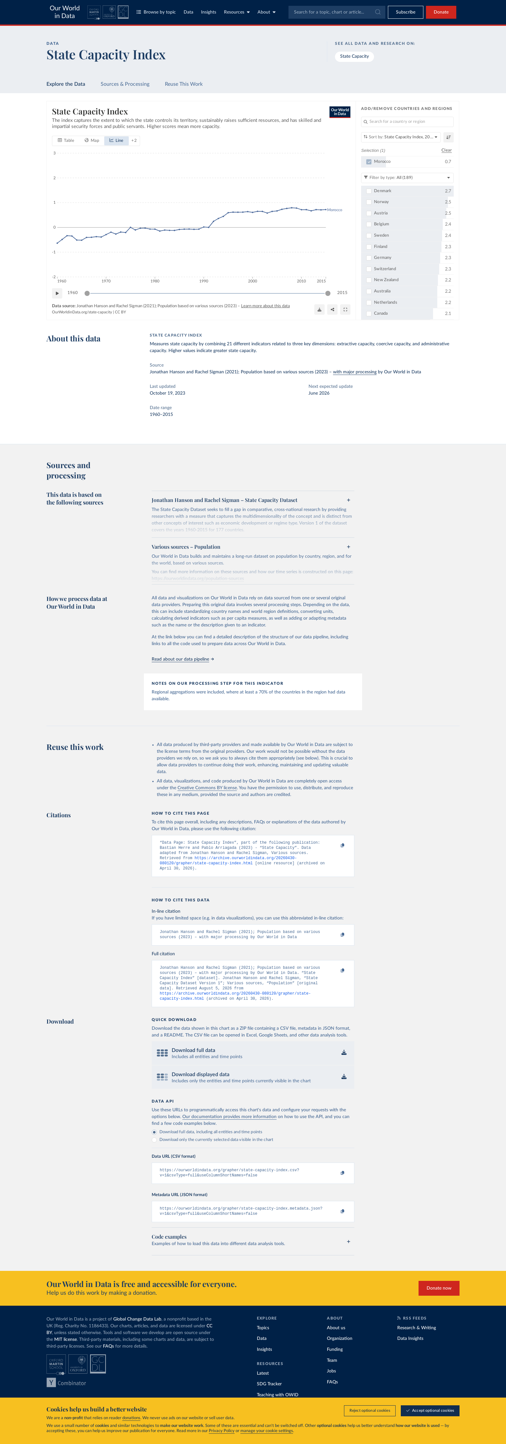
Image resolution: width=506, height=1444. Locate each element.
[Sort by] (401, 137)
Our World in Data (65, 12)
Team (332, 1372)
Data (188, 12)
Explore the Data (65, 84)
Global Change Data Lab (137, 1331)
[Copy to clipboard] (336, 845)
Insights (208, 12)
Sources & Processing (125, 84)
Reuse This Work (184, 84)
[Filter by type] (407, 177)
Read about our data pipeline (183, 659)
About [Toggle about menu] (267, 12)
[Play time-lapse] (57, 293)
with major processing (355, 372)
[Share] (332, 309)
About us (336, 1340)
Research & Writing (416, 1340)
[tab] (66, 140)
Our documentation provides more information (229, 1126)
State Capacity (354, 56)
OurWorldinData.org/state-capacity (82, 312)
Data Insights (410, 1351)
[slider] (87, 293)
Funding (335, 1362)
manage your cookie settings (266, 1431)
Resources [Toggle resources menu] (237, 12)
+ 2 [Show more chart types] (134, 140)
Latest (263, 1385)
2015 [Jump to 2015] (342, 293)
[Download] (319, 309)
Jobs (331, 1383)
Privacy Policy (222, 1431)
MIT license (65, 1352)
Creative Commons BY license (207, 788)
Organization (339, 1351)
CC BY (120, 312)
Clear (446, 150)
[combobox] (336, 12)
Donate (441, 12)
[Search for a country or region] (407, 122)
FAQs (108, 1358)
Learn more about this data (265, 306)
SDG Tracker (269, 1396)
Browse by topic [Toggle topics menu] (156, 12)
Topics (263, 1340)
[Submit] (377, 12)
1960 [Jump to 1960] (72, 293)
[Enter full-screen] (345, 309)
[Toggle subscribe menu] (405, 12)
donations (131, 1418)
